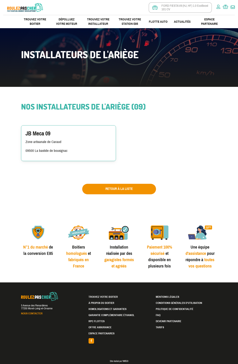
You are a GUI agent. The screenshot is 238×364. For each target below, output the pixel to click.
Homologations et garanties (107, 309)
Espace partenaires (101, 333)
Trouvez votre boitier (35, 21)
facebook (119, 341)
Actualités (182, 21)
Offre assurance (100, 327)
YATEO (125, 361)
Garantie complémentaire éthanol (111, 315)
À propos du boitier (101, 303)
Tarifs (160, 327)
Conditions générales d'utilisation (179, 303)
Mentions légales (167, 296)
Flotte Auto (158, 21)
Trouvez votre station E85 (130, 21)
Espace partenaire (209, 21)
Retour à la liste (119, 189)
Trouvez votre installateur (98, 21)
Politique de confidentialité (174, 309)
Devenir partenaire (168, 321)
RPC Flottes (97, 321)
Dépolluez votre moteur (66, 21)
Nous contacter (32, 313)
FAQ (158, 315)
